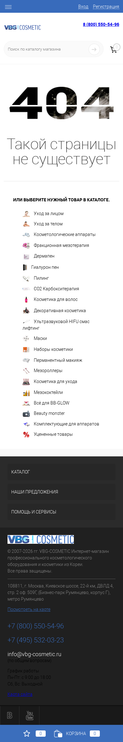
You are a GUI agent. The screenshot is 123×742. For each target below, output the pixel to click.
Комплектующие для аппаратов (61, 424)
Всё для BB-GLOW (46, 402)
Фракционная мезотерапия (56, 246)
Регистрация (106, 6)
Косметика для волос (50, 299)
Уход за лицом (43, 214)
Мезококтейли (43, 393)
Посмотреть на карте (29, 609)
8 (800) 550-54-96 (101, 24)
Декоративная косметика (54, 311)
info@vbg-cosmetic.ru (34, 654)
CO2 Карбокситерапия (51, 288)
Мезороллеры (43, 371)
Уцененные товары (48, 434)
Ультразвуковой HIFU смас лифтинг (56, 325)
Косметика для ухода (50, 382)
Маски (35, 338)
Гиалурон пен (41, 267)
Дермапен (38, 256)
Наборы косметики (48, 349)
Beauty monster (44, 413)
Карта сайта (20, 694)
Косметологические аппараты (59, 234)
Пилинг (36, 279)
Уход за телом (43, 224)
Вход (83, 6)
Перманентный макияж (52, 360)
